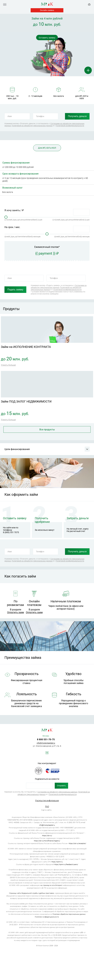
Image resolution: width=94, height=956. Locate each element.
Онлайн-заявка (47, 10)
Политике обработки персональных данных (69, 914)
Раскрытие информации (47, 800)
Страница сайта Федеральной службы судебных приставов (31, 893)
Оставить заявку (47, 37)
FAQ (47, 806)
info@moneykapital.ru (46, 743)
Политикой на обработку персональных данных (32, 126)
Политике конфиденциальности (47, 917)
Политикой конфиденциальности (70, 126)
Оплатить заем (15, 612)
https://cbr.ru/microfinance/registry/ (47, 841)
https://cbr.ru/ (47, 836)
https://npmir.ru (57, 862)
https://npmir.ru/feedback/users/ (66, 864)
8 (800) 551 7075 (11, 532)
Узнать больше (8, 365)
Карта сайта (46, 810)
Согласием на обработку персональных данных (59, 286)
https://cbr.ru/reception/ (77, 843)
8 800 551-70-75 (46, 739)
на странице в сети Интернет (51, 885)
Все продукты (47, 429)
